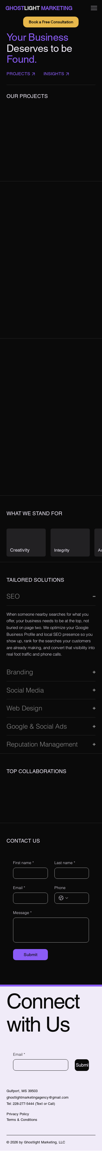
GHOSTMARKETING (38, 8)
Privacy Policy (18, 1117)
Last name (64, 866)
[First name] (28, 876)
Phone (60, 890)
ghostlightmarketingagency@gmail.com (38, 1101)
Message (22, 916)
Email (19, 891)
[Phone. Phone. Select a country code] (63, 901)
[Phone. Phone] (77, 901)
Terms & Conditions (22, 1123)
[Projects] (24, 74)
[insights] (60, 74)
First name (23, 866)
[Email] (28, 901)
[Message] (51, 933)
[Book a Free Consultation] (51, 22)
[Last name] (70, 876)
